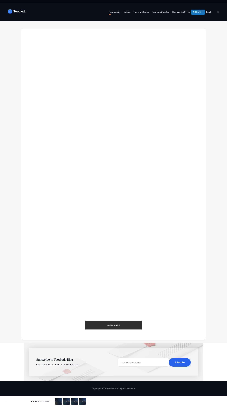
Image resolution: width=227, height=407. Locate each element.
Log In (209, 12)
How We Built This (181, 12)
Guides (127, 12)
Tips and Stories (141, 12)
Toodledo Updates (160, 12)
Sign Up (197, 12)
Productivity (115, 12)
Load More (113, 325)
